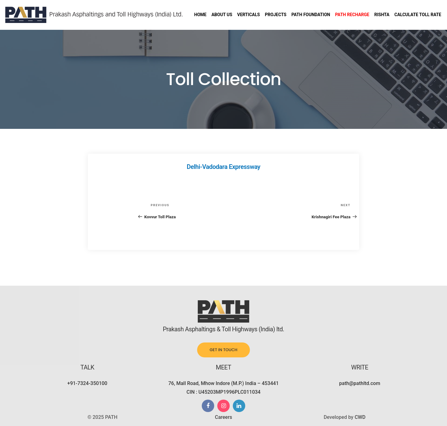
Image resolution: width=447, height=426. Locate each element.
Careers (223, 417)
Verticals (248, 14)
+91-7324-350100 (87, 383)
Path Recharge (352, 14)
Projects (276, 14)
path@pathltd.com (359, 383)
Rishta (382, 14)
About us (221, 14)
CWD (359, 417)
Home (200, 14)
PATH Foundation (310, 14)
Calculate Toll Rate (417, 14)
